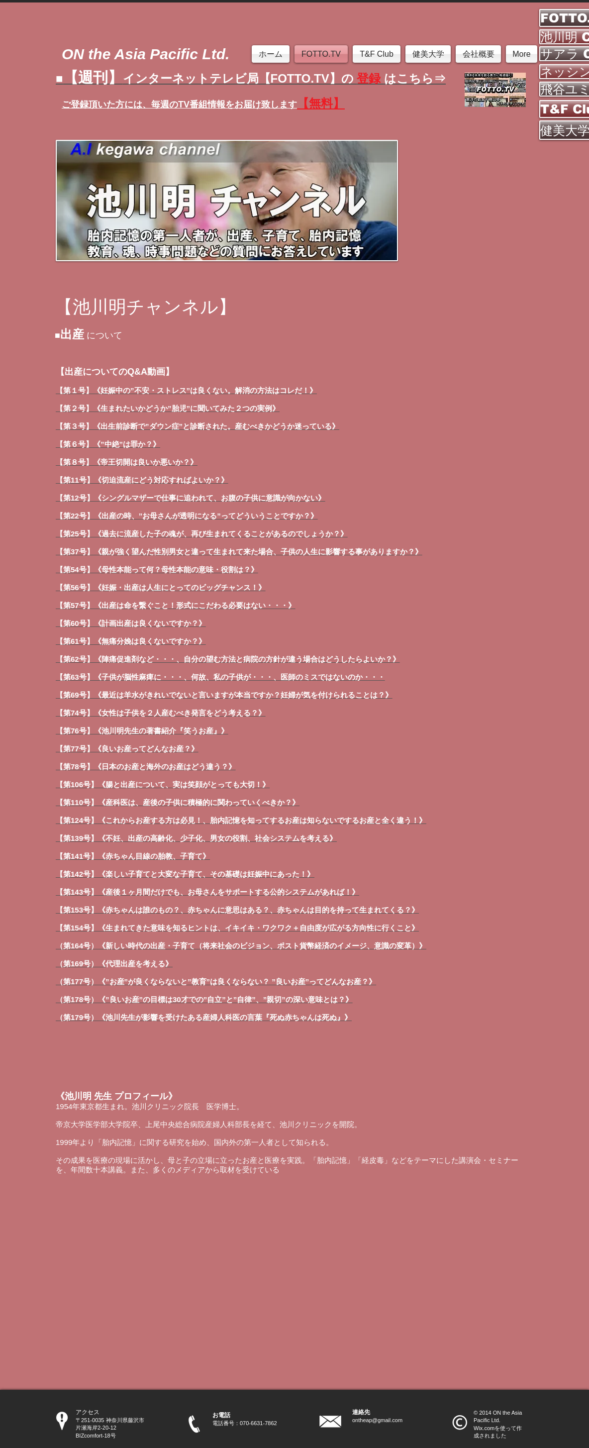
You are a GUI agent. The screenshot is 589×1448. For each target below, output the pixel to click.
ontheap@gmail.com (377, 1420)
